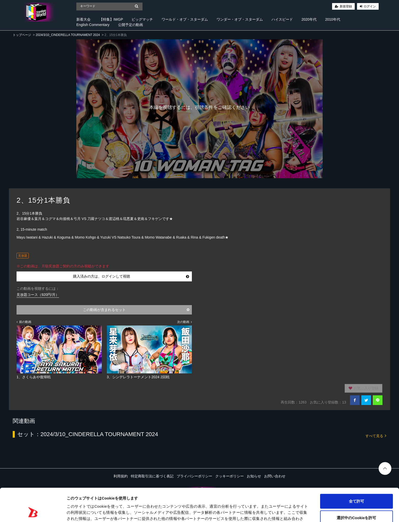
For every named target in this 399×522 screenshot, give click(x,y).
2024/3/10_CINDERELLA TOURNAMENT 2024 (68, 35)
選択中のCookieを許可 (356, 489)
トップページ (22, 35)
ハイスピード (282, 19)
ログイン (370, 6)
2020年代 (309, 19)
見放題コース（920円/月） (38, 295)
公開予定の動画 (130, 25)
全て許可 (356, 472)
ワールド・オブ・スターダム (185, 19)
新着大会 (83, 19)
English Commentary (92, 25)
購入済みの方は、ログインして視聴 (131, 276)
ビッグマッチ (142, 19)
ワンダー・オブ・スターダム (240, 19)
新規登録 (346, 6)
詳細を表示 (245, 512)
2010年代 (332, 19)
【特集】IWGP (111, 19)
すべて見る (375, 435)
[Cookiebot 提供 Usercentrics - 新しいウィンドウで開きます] (33, 512)
